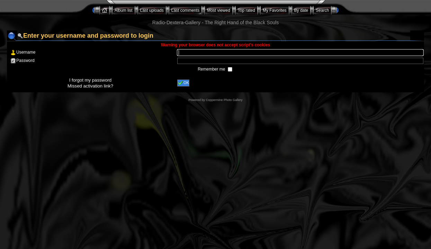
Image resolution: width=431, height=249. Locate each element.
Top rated (246, 10)
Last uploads (152, 10)
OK (183, 83)
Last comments (185, 10)
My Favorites (275, 10)
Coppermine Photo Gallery (224, 100)
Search (322, 10)
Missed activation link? (90, 86)
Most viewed (218, 10)
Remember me (212, 69)
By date (301, 10)
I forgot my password (90, 80)
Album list (124, 10)
